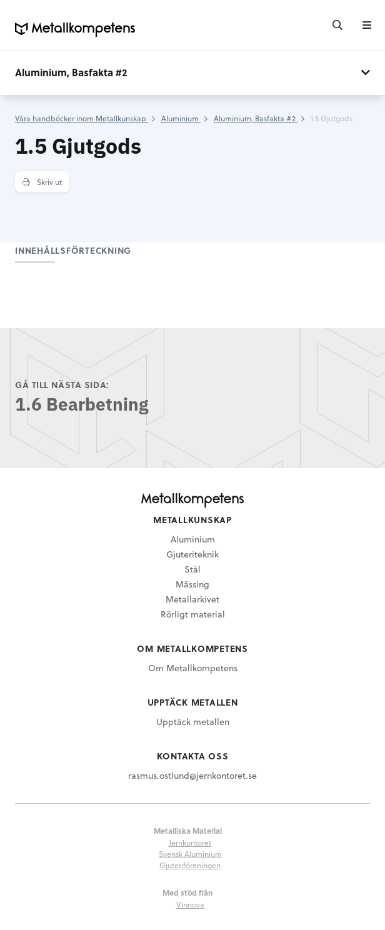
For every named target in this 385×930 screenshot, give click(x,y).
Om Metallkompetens (193, 667)
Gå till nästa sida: (62, 384)
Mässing (192, 584)
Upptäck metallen (192, 721)
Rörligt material (193, 614)
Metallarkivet (192, 599)
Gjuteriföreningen (190, 865)
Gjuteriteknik (192, 554)
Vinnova (190, 904)
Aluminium (193, 539)
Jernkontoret (190, 842)
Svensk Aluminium (190, 853)
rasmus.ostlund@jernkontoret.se (192, 775)
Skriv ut (42, 182)
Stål (192, 569)
